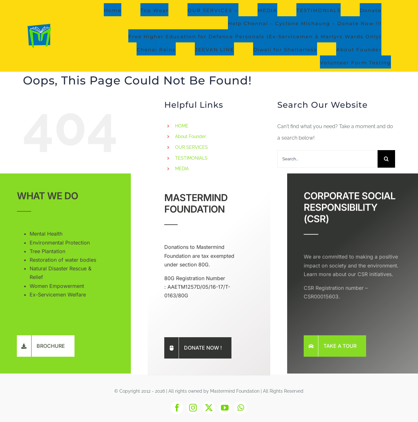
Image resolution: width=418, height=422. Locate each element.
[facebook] (177, 407)
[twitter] (208, 407)
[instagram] (193, 407)
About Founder (190, 136)
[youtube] (224, 407)
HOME (181, 125)
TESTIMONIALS (191, 158)
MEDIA (182, 168)
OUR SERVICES (191, 147)
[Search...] (327, 159)
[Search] (386, 159)
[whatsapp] (240, 407)
